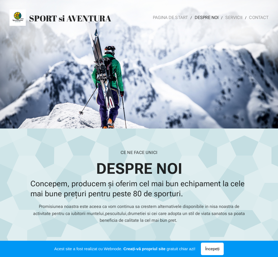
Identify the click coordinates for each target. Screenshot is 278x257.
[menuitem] (176, 17)
